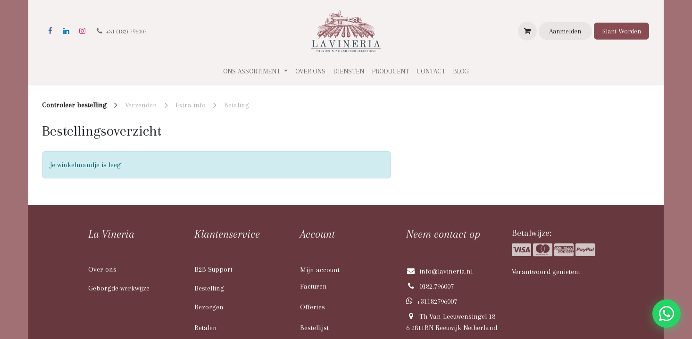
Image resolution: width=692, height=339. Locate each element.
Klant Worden (621, 31)
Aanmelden (565, 31)
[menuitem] (310, 71)
